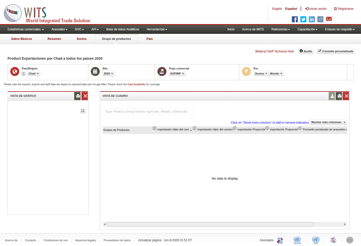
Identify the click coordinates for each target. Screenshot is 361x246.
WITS (50, 12)
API (95, 29)
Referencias (281, 29)
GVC (79, 29)
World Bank (351, 240)
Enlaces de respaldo (340, 29)
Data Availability (137, 84)
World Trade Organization (333, 240)
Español (291, 9)
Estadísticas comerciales (26, 29)
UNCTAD (298, 240)
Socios (81, 39)
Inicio (230, 29)
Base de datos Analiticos (122, 29)
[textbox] (149, 111)
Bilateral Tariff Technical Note (274, 51)
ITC (281, 240)
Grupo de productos (116, 39)
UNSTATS (316, 240)
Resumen (54, 39)
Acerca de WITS (253, 29)
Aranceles (59, 29)
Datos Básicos (21, 39)
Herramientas (157, 29)
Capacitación (307, 29)
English (277, 9)
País (149, 39)
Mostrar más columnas (328, 122)
